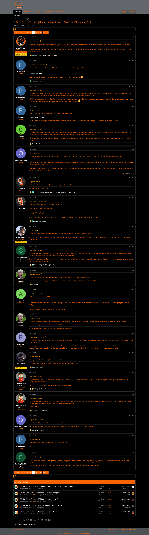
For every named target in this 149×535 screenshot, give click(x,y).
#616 (133, 372)
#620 (133, 453)
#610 (133, 246)
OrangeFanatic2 (126, 501)
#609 (133, 226)
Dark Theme (18, 529)
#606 (133, 149)
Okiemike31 (127, 494)
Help (130, 529)
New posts (16, 15)
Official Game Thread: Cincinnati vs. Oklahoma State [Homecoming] (46, 486)
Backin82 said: (34, 457)
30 (30, 33)
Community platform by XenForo (74, 533)
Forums (18, 12)
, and (42, 389)
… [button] (24, 33)
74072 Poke (127, 513)
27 (52, 495)
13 (51, 501)
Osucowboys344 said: (37, 201)
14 (53, 501)
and (39, 221)
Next (44, 33)
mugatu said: (34, 356)
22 (48, 514)
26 (50, 495)
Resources (49, 12)
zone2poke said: (35, 230)
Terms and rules (113, 529)
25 (48, 495)
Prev (17, 33)
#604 (133, 106)
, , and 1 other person (55, 192)
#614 (133, 333)
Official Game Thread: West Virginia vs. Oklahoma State (42, 505)
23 (51, 514)
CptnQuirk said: (35, 90)
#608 (133, 197)
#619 (133, 435)
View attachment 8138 (37, 117)
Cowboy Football (41, 488)
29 (27, 33)
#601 (133, 37)
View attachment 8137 (37, 73)
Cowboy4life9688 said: (37, 337)
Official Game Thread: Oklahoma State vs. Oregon (39, 493)
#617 (133, 394)
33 (40, 33)
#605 (133, 125)
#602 (133, 61)
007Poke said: (34, 153)
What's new (28, 12)
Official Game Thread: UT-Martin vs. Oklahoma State (40, 499)
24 (53, 514)
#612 (133, 290)
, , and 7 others (45, 55)
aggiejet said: (34, 110)
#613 (133, 314)
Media (38, 12)
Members (60, 12)
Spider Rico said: (35, 420)
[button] (33, 12)
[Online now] (21, 46)
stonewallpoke (19, 25)
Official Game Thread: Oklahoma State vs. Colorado (40, 512)
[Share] (129, 37)
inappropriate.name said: (37, 65)
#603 (133, 86)
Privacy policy (124, 529)
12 (48, 501)
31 (34, 33)
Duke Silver (127, 507)
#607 (133, 177)
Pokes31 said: (34, 41)
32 (37, 33)
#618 (133, 416)
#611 (133, 270)
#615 (133, 353)
